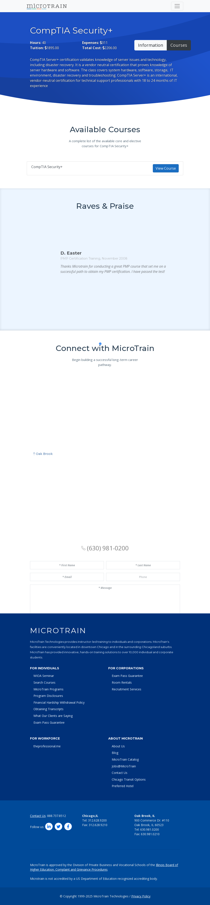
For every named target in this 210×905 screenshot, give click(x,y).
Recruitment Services (126, 689)
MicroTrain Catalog (125, 759)
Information (150, 45)
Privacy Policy (140, 896)
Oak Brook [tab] (43, 517)
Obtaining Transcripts (48, 709)
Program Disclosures (48, 696)
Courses (178, 45)
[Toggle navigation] (177, 6)
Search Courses (44, 682)
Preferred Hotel (122, 786)
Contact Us (119, 773)
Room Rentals (122, 682)
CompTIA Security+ (105, 168)
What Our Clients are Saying (53, 716)
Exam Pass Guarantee (49, 722)
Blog (115, 753)
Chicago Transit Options (129, 779)
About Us (118, 746)
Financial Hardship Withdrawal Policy (59, 702)
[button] (95, 373)
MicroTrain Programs (48, 689)
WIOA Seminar (43, 676)
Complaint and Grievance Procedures (81, 869)
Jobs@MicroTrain (124, 766)
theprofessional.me (47, 746)
